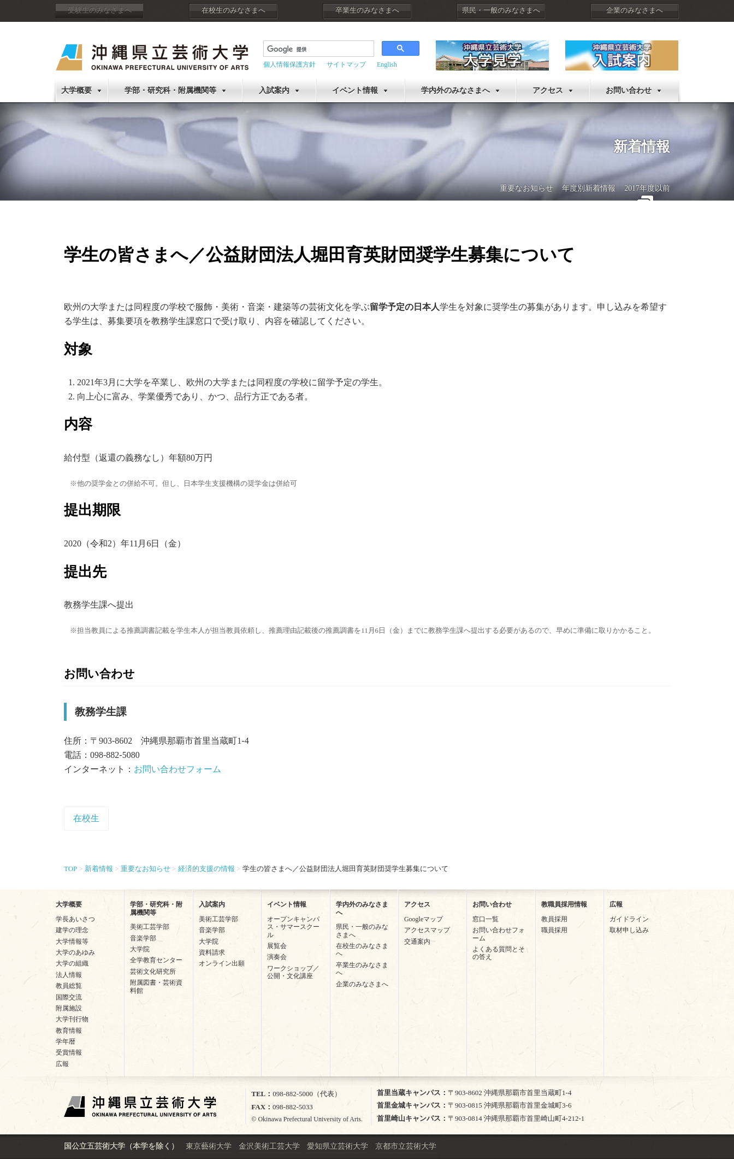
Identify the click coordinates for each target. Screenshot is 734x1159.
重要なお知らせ (526, 188)
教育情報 (69, 1030)
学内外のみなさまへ (455, 90)
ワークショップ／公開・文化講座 (293, 972)
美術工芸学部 (149, 927)
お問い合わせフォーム (177, 769)
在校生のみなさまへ (233, 10)
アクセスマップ (427, 930)
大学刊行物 (72, 1019)
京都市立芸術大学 (405, 1146)
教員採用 (554, 919)
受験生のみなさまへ (100, 10)
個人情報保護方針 (289, 64)
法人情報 (69, 975)
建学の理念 (72, 930)
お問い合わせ (629, 90)
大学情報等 (72, 941)
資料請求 (212, 952)
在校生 (86, 818)
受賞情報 (69, 1052)
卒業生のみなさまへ (367, 10)
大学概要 (76, 90)
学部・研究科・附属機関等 (170, 90)
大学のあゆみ (75, 952)
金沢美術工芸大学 (269, 1146)
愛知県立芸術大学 (337, 1146)
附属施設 (69, 1008)
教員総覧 (69, 986)
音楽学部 (143, 938)
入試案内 (274, 90)
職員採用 (554, 930)
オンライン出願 (222, 963)
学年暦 (65, 1041)
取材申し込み (629, 930)
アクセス (547, 90)
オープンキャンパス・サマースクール (293, 927)
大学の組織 (72, 963)
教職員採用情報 (564, 904)
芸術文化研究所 (153, 971)
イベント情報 (355, 90)
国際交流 (69, 997)
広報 (62, 1064)
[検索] (317, 49)
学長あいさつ (75, 919)
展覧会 (277, 946)
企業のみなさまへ (634, 10)
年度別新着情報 (588, 188)
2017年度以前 (647, 188)
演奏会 (277, 957)
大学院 (140, 949)
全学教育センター (156, 960)
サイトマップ (346, 64)
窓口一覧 (485, 919)
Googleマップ (423, 919)
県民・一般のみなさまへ (501, 10)
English (387, 64)
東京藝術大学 (209, 1146)
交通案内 (417, 941)
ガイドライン (629, 919)
